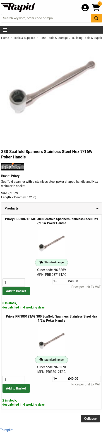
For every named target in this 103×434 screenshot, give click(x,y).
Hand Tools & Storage (53, 37)
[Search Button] (96, 18)
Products (12, 208)
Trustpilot (6, 430)
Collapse (90, 418)
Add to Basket (16, 291)
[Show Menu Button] (5, 30)
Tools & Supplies (24, 37)
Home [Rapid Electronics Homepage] (5, 37)
